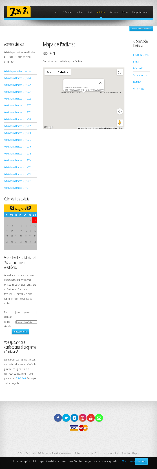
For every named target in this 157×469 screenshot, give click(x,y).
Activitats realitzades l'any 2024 (17, 91)
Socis (90, 12)
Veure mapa (138, 88)
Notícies (79, 12)
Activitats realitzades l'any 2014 (17, 160)
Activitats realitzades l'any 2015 (17, 153)
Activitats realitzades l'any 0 (16, 187)
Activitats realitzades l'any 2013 (17, 167)
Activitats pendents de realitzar (17, 71)
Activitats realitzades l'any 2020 (17, 119)
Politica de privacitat (84, 453)
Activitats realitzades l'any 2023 (17, 98)
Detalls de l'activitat (141, 54)
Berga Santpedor (140, 12)
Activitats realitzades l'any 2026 (17, 78)
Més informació (128, 461)
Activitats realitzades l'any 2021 (17, 112)
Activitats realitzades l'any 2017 (17, 139)
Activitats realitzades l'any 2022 (17, 105)
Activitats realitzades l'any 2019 (17, 126)
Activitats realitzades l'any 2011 (17, 181)
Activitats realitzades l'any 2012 (17, 174)
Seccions (114, 12)
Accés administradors (141, 29)
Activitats (101, 12)
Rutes (125, 12)
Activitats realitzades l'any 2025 (17, 85)
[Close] (100, 82)
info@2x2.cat (20, 378)
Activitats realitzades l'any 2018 (17, 133)
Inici (56, 12)
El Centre (67, 12)
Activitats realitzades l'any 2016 (17, 146)
